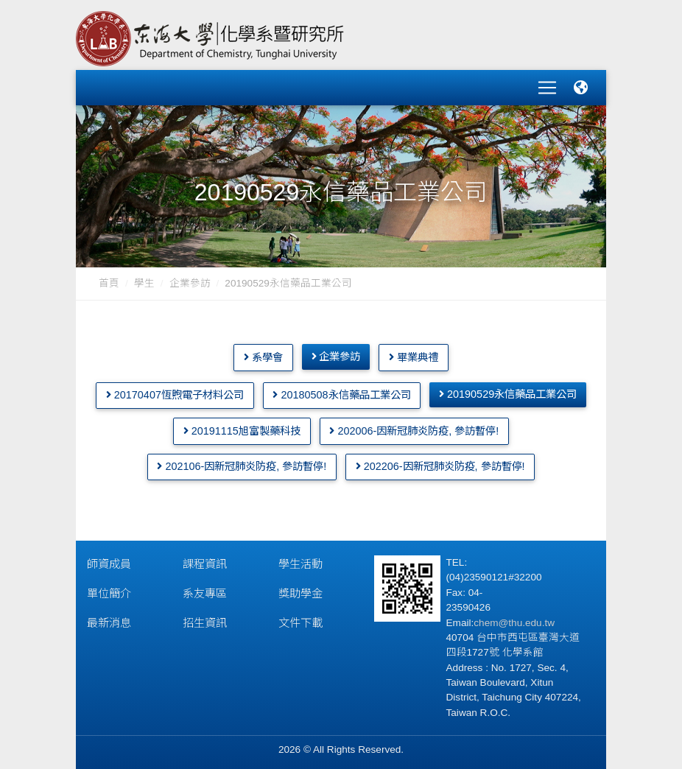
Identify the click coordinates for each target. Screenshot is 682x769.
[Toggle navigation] (547, 86)
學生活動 (300, 561)
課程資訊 (205, 561)
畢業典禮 (413, 353)
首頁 (109, 280)
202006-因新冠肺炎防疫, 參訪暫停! (414, 428)
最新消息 (109, 620)
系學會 (263, 353)
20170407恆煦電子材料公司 (175, 392)
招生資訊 (205, 620)
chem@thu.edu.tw (514, 619)
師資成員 (109, 561)
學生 (144, 280)
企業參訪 (190, 280)
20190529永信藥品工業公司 (508, 391)
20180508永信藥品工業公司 (341, 392)
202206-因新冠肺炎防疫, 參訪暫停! (440, 463)
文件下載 (300, 620)
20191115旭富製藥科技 (241, 428)
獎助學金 (300, 590)
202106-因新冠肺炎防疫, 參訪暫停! (241, 463)
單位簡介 (109, 590)
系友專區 (205, 590)
